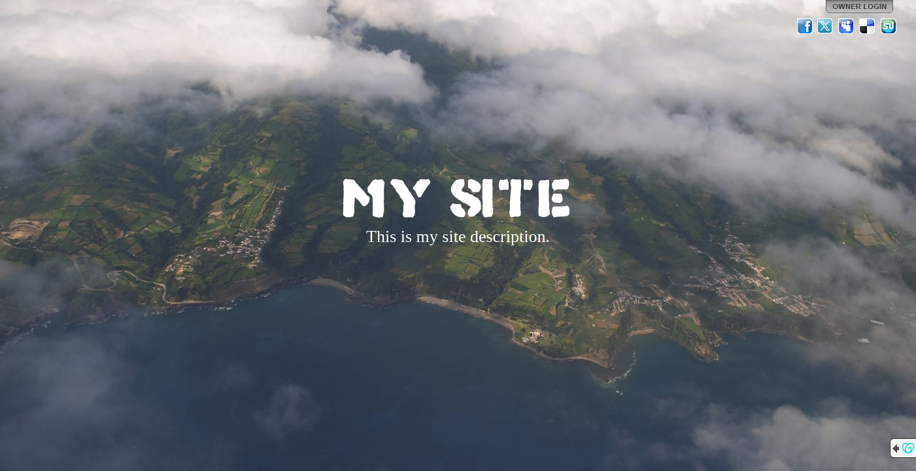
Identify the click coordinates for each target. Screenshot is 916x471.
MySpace (847, 26)
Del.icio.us (867, 26)
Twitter (826, 26)
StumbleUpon (888, 26)
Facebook (805, 26)
